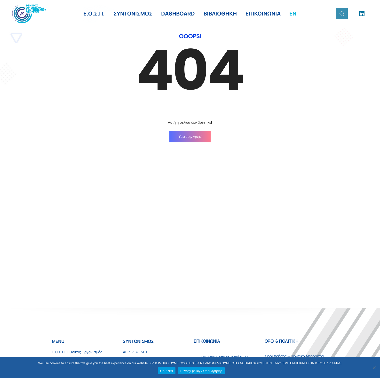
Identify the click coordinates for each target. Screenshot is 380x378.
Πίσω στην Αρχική (190, 136)
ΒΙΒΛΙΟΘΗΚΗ (220, 13)
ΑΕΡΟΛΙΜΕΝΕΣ (135, 352)
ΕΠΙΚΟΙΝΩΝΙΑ (263, 13)
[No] (374, 367)
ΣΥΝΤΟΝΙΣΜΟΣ (132, 13)
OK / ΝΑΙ (166, 371)
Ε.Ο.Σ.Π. (94, 13)
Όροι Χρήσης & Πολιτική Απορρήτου (295, 356)
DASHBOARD (178, 13)
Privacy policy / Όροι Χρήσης (201, 371)
